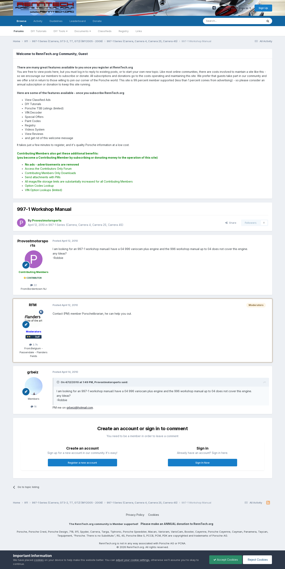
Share (230, 222)
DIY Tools (60, 31)
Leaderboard (78, 21)
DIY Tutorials (38, 31)
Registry (124, 31)
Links (139, 31)
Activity (37, 21)
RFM (33, 305)
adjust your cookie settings (132, 559)
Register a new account (82, 462)
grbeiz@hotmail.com (79, 407)
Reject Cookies (257, 559)
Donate (97, 21)
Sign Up (263, 7)
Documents (83, 31)
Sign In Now (202, 462)
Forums (19, 31)
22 (33, 285)
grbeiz (32, 372)
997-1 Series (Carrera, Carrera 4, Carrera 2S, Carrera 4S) (85, 224)
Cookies (153, 514)
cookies (39, 559)
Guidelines (55, 21)
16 (34, 406)
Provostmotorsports (32, 243)
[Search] (223, 21)
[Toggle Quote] (58, 382)
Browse (21, 22)
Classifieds (105, 31)
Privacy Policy (135, 514)
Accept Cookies (225, 559)
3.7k (33, 344)
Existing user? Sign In (235, 8)
